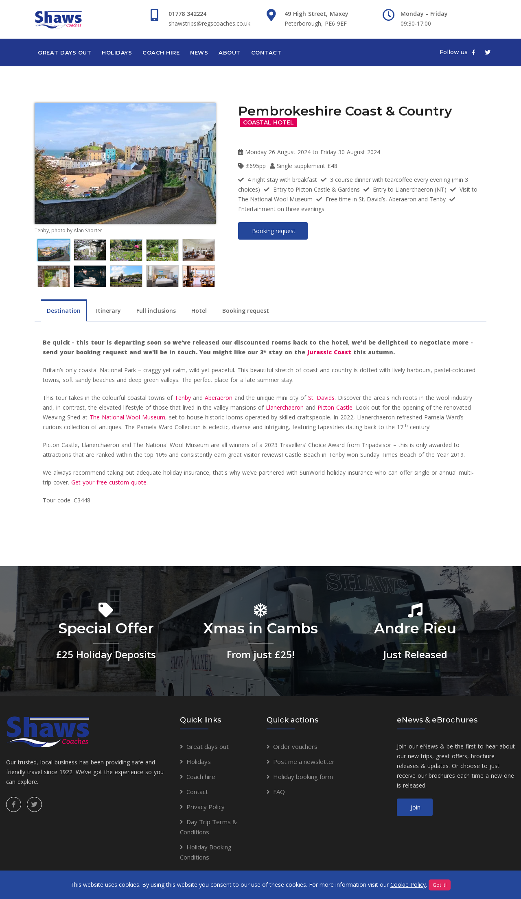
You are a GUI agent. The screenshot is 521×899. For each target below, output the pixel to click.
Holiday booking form (303, 776)
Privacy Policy (205, 807)
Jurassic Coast (329, 352)
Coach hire (161, 52)
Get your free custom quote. (109, 482)
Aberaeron (218, 397)
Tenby (183, 397)
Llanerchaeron (285, 407)
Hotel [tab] (199, 310)
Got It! (440, 885)
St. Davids (321, 397)
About (230, 52)
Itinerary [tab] (108, 310)
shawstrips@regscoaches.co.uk (209, 23)
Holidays (117, 52)
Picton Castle (334, 407)
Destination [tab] (64, 310)
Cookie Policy (408, 884)
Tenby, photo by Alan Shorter (68, 230)
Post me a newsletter (304, 761)
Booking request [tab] (245, 310)
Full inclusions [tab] (156, 310)
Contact (266, 52)
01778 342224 (187, 13)
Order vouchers (295, 746)
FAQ (279, 792)
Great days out (64, 52)
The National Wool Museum (127, 417)
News (199, 52)
